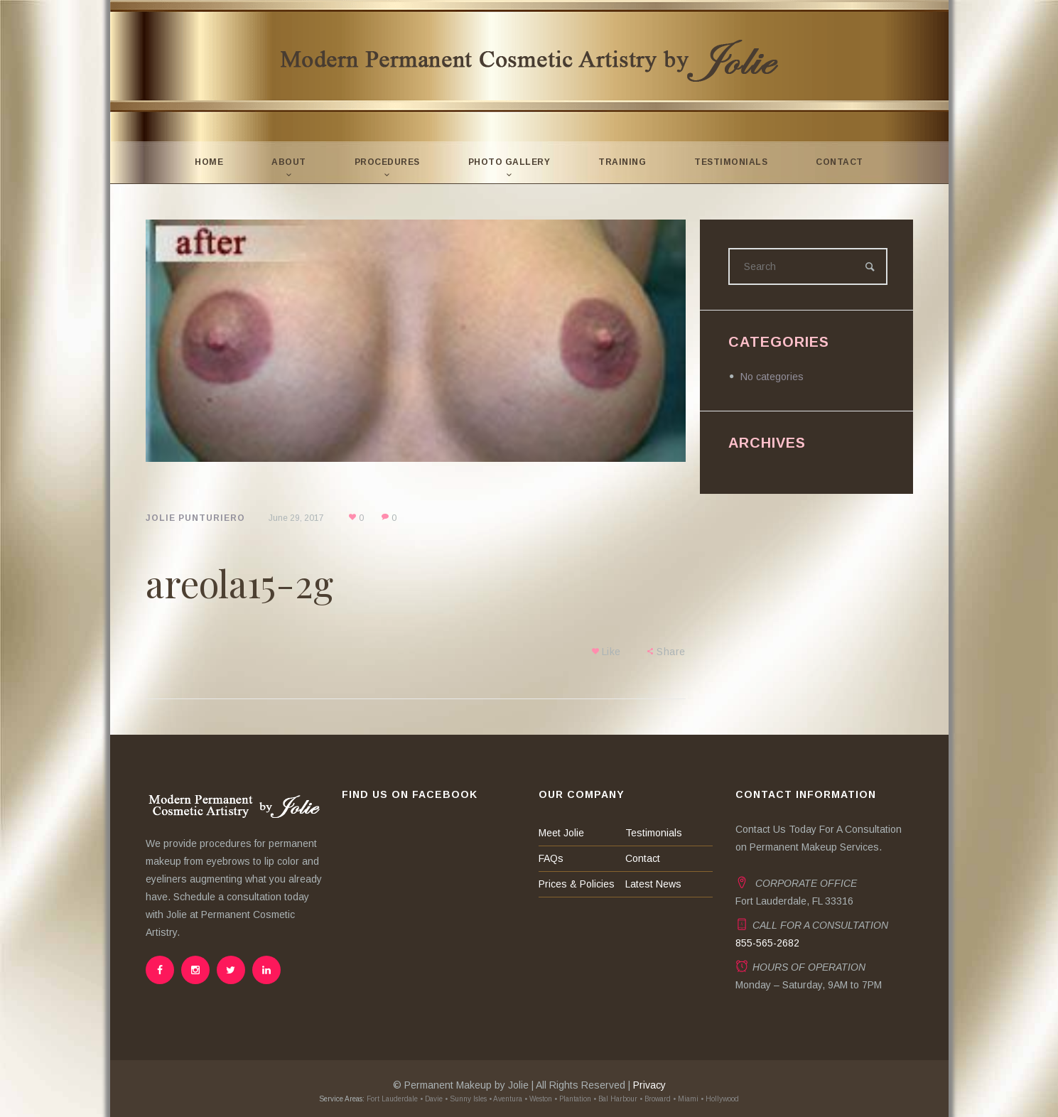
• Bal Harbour (615, 1099)
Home (209, 162)
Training (622, 162)
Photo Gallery (509, 162)
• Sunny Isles (466, 1099)
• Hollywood (720, 1099)
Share (671, 651)
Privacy (649, 1085)
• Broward (655, 1099)
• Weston (538, 1099)
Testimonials (730, 162)
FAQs (551, 858)
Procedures (387, 162)
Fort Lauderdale (391, 1099)
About (288, 162)
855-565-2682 (767, 943)
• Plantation (572, 1099)
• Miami (685, 1099)
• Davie (431, 1099)
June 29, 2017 (296, 518)
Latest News (653, 884)
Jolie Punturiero (195, 518)
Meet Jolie (561, 832)
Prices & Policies (577, 884)
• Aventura (505, 1099)
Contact (839, 162)
